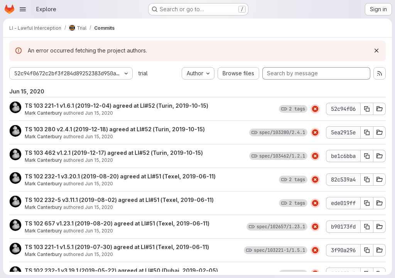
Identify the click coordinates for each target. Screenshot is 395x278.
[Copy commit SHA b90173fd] (367, 226)
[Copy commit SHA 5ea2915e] (367, 132)
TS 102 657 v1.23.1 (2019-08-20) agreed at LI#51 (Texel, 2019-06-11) (117, 223)
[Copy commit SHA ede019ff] (367, 203)
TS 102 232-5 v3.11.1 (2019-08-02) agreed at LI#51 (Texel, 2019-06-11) (119, 200)
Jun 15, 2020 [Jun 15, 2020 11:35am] (99, 113)
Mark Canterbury (43, 113)
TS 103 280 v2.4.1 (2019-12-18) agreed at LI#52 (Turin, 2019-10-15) (115, 129)
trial (143, 73)
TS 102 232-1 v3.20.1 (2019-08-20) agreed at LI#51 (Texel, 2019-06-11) (120, 176)
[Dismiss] (376, 50)
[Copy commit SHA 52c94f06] (367, 109)
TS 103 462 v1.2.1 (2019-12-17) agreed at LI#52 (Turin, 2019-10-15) (114, 152)
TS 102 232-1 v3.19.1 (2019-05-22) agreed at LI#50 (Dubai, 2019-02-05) (121, 270)
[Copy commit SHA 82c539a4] (367, 179)
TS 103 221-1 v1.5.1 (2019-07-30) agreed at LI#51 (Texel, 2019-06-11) (117, 247)
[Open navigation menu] (23, 9)
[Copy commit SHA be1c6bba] (367, 156)
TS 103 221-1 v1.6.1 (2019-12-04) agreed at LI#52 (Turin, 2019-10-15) (116, 105)
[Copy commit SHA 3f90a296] (367, 250)
